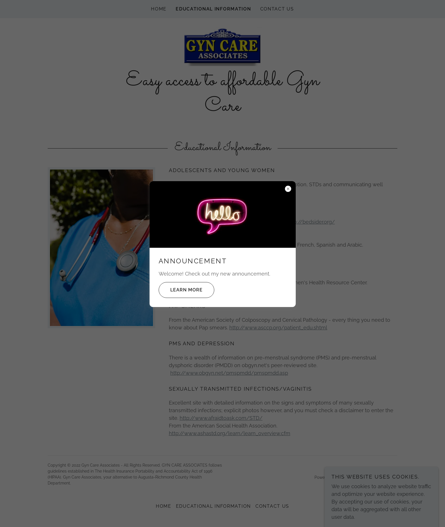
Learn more (181, 290)
